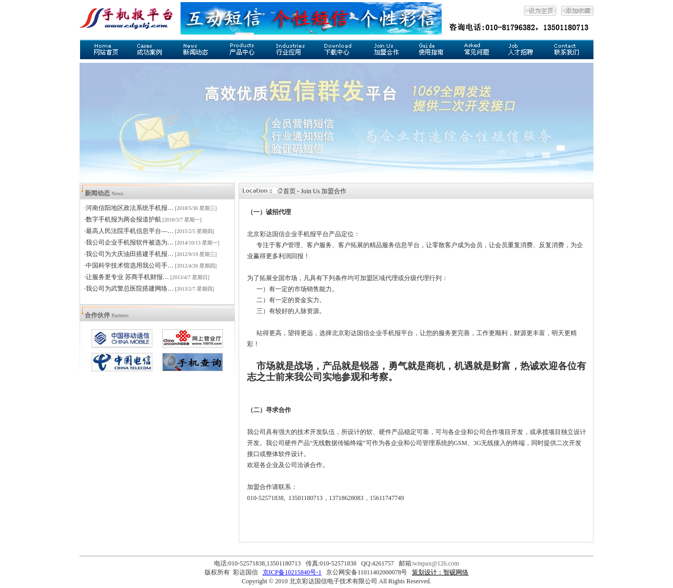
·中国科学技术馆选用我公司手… (129, 265)
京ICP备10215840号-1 (292, 572)
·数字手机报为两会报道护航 (122, 219)
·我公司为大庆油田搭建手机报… (129, 254)
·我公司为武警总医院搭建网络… (129, 288)
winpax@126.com (436, 563)
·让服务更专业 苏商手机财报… (126, 277)
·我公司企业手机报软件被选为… (129, 242)
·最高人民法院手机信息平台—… (129, 231)
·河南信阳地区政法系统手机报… (129, 208)
